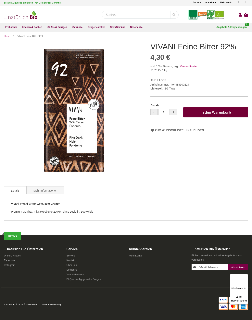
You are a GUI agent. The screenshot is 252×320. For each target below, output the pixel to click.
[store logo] (20, 14)
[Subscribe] (238, 268)
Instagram (9, 266)
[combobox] (140, 15)
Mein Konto (226, 2)
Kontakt (71, 261)
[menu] (126, 27)
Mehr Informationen (45, 192)
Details (15, 192)
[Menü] (245, 276)
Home (7, 38)
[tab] (15, 192)
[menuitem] (11, 27)
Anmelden (210, 2)
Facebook (9, 261)
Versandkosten (189, 68)
